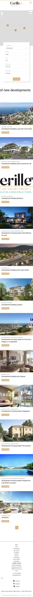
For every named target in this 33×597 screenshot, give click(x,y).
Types (7, 51)
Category (8, 45)
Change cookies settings (6, 591)
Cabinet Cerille (16, 563)
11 (13, 527)
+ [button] (1, 12)
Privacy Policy (20, 595)
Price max (8, 70)
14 (23, 527)
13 (20, 527)
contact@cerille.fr (16, 575)
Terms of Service (26, 595)
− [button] (1, 14)
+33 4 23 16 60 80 (16, 573)
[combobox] (16, 48)
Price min (8, 64)
